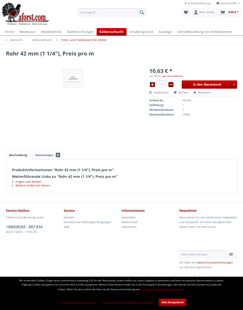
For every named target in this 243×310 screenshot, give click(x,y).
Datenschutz (130, 222)
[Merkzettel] (186, 12)
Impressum (129, 227)
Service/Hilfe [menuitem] (226, 3)
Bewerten (202, 92)
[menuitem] (112, 12)
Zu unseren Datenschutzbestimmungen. (162, 289)
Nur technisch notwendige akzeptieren (128, 302)
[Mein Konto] (204, 12)
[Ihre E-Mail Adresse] (202, 254)
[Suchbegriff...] (112, 12)
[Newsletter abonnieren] (231, 254)
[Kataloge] (165, 31)
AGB (66, 227)
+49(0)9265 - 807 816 (24, 226)
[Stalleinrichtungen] (80, 31)
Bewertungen (47, 155)
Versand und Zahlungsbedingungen (87, 222)
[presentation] (209, 240)
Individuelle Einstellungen (78, 302)
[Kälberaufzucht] (112, 31)
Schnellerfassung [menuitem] (197, 3)
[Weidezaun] (28, 31)
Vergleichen (159, 92)
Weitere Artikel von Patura (31, 185)
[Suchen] (142, 12)
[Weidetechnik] (51, 31)
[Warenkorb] (229, 12)
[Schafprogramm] (141, 31)
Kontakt (69, 217)
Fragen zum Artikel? (26, 182)
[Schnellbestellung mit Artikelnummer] (205, 31)
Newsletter (129, 217)
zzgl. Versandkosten (172, 76)
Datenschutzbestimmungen (214, 262)
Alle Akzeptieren (172, 302)
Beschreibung (18, 155)
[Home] (9, 31)
